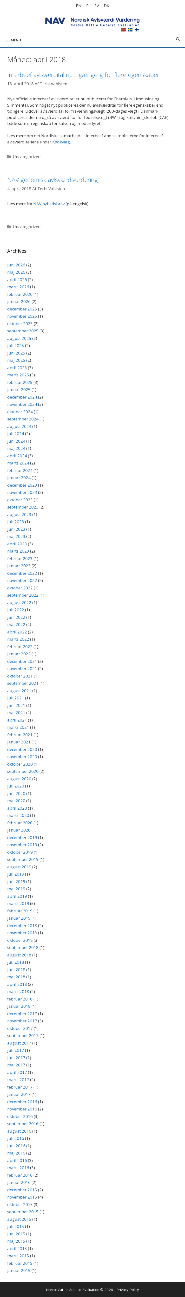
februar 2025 (20, 382)
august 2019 (19, 867)
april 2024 (17, 455)
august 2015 (19, 1219)
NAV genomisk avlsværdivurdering (52, 179)
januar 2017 (19, 1094)
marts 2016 (18, 1167)
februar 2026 (20, 294)
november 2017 (22, 1021)
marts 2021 (18, 727)
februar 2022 (20, 646)
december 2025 (22, 309)
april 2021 (17, 720)
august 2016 (19, 1131)
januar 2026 (19, 301)
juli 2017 (15, 1050)
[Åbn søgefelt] (178, 39)
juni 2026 (16, 265)
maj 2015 (16, 1241)
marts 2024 (18, 463)
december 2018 (22, 925)
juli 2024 (15, 433)
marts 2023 (18, 551)
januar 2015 (19, 1270)
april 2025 (17, 367)
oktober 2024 (20, 411)
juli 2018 (15, 962)
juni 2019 (16, 881)
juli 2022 (15, 610)
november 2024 (22, 404)
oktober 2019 (20, 852)
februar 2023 (20, 558)
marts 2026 (18, 287)
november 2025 (22, 316)
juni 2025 (16, 353)
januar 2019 (19, 918)
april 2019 (17, 896)
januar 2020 (19, 830)
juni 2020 (16, 793)
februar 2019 (20, 911)
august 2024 (19, 426)
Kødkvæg (61, 142)
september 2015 (23, 1211)
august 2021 (19, 690)
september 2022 (23, 595)
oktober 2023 (20, 500)
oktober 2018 (20, 940)
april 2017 (17, 1072)
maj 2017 (16, 1065)
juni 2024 (16, 441)
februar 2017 (20, 1087)
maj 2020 (16, 800)
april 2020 (17, 808)
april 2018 (17, 984)
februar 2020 (20, 823)
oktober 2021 (20, 676)
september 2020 (23, 771)
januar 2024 (19, 477)
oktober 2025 (20, 323)
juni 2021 (16, 705)
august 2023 (19, 514)
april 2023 (17, 544)
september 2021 (23, 683)
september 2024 (23, 419)
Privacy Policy (127, 1289)
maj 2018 (16, 977)
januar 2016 (19, 1182)
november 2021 (22, 668)
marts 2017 (18, 1079)
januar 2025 (19, 389)
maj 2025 (16, 360)
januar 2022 (19, 654)
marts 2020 (18, 815)
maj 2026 (16, 272)
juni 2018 (16, 969)
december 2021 (22, 661)
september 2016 (23, 1123)
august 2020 (19, 778)
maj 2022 (16, 624)
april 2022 (17, 632)
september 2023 (23, 507)
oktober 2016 (20, 1116)
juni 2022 (16, 617)
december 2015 (22, 1190)
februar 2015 (20, 1263)
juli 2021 (15, 698)
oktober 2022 (20, 588)
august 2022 (19, 602)
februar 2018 (20, 999)
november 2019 (22, 844)
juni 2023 (16, 529)
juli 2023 (15, 521)
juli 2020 (15, 786)
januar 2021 (19, 742)
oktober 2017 (20, 1028)
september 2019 (23, 859)
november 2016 (22, 1109)
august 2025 (19, 338)
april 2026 (17, 279)
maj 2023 (16, 536)
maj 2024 (16, 448)
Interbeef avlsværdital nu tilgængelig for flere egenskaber (83, 75)
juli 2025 (15, 345)
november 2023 (22, 492)
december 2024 (22, 397)
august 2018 (19, 955)
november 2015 (22, 1197)
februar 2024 (20, 470)
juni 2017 (16, 1057)
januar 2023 (19, 565)
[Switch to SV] (96, 5)
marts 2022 (18, 639)
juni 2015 (16, 1234)
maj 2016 (16, 1153)
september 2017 (23, 1035)
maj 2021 (16, 712)
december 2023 (22, 485)
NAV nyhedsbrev (49, 203)
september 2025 (23, 331)
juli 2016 (15, 1138)
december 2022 (22, 573)
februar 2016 (20, 1175)
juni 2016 (16, 1146)
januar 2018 (19, 1006)
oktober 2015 (20, 1204)
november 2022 (22, 580)
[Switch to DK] (106, 5)
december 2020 (22, 749)
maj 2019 (16, 888)
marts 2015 (18, 1255)
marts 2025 (18, 375)
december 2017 (22, 1013)
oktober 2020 (20, 764)
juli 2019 (15, 874)
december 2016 (22, 1101)
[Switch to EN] (78, 5)
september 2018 (23, 947)
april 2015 (17, 1248)
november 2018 (22, 933)
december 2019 (22, 837)
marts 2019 (18, 903)
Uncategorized (27, 156)
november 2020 (22, 756)
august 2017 (19, 1043)
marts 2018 (18, 991)
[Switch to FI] (88, 5)
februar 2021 (20, 734)
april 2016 (17, 1160)
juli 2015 (15, 1226)
